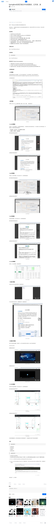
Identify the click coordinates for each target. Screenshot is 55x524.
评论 (15, 484)
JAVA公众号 (13, 9)
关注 (43, 9)
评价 (44, 494)
